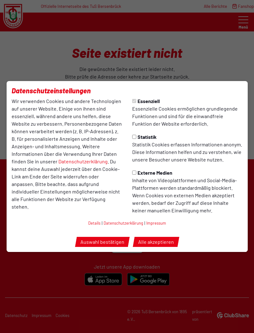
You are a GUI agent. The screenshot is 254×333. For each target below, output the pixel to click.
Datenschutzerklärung (83, 161)
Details (94, 223)
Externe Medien (152, 173)
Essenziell (146, 101)
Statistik (144, 137)
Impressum (156, 223)
